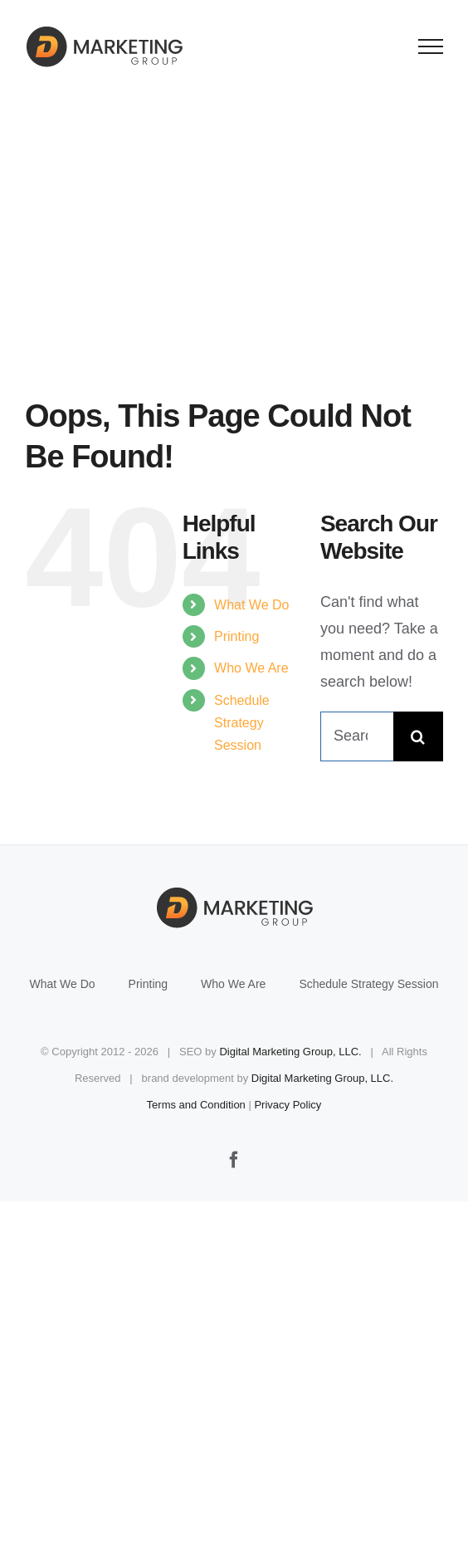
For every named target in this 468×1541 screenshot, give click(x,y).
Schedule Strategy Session (242, 722)
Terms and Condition (196, 1104)
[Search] (418, 736)
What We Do (251, 605)
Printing (236, 636)
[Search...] (356, 736)
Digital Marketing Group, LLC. (290, 1051)
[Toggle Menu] (431, 46)
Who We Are (251, 668)
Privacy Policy (287, 1104)
